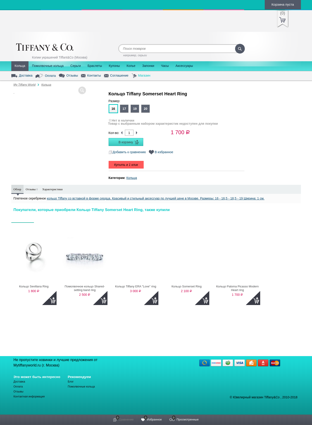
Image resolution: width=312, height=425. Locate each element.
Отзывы (68, 76)
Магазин (141, 75)
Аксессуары (184, 66)
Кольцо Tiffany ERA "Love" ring (135, 286)
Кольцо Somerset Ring (186, 286)
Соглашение (116, 75)
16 (113, 108)
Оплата (46, 76)
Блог (71, 381)
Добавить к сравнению (127, 152)
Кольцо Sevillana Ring (33, 286)
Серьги (75, 66)
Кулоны (114, 66)
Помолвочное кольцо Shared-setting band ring (85, 288)
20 (145, 108)
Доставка (22, 75)
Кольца (20, 66)
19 (135, 108)
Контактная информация (29, 396)
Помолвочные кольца (48, 66)
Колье (130, 66)
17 (124, 108)
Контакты (91, 75)
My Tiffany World (25, 84)
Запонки (148, 66)
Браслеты (95, 66)
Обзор (17, 189)
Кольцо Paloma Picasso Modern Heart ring (237, 288)
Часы (165, 66)
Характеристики (52, 189)
